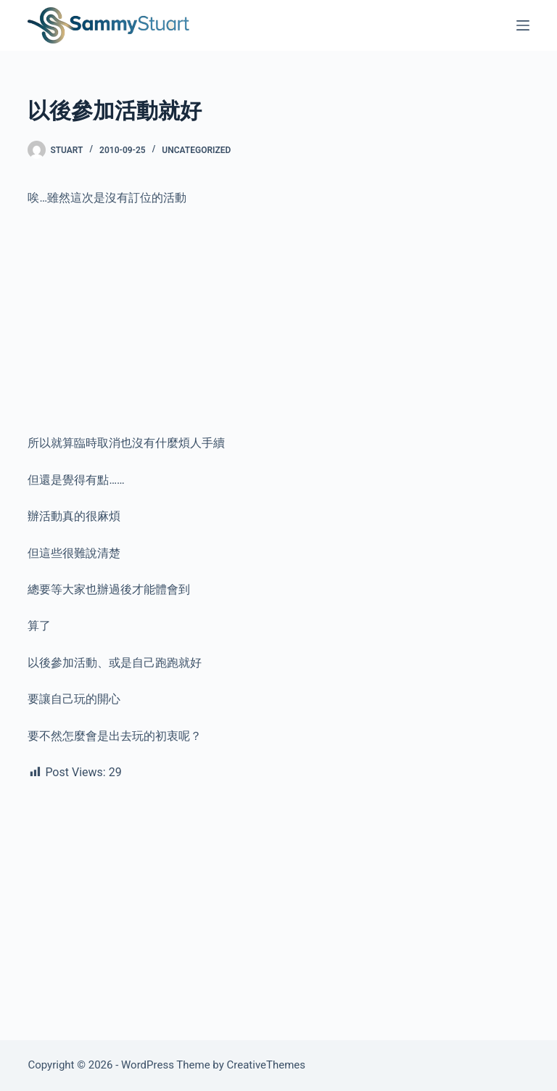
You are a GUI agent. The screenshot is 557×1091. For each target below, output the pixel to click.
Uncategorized (196, 150)
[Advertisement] (278, 326)
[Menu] (522, 25)
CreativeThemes (266, 1064)
